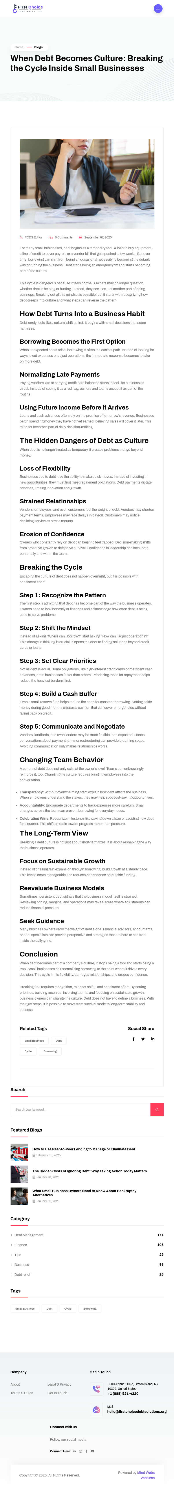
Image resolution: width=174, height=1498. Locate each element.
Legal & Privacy (59, 1396)
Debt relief (22, 1286)
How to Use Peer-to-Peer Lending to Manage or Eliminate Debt (84, 1161)
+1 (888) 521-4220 (123, 1405)
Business (22, 1276)
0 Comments (61, 249)
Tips (18, 1267)
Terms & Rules (22, 1405)
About (15, 1396)
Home (19, 47)
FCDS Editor (31, 249)
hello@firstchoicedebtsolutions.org (137, 1423)
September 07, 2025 (95, 249)
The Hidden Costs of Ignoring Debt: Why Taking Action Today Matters (90, 1183)
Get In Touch (57, 1405)
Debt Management (29, 1247)
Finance (21, 1257)
